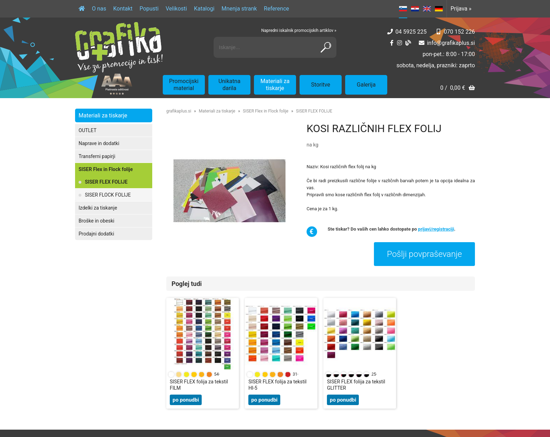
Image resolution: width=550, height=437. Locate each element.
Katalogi (204, 8)
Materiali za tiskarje (275, 84)
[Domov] (81, 9)
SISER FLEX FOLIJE (106, 182)
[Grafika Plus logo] (119, 47)
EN (427, 9)
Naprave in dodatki (99, 143)
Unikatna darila (230, 84)
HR (415, 9)
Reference (276, 8)
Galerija (366, 84)
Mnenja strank (239, 8)
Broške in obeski (96, 221)
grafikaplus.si (178, 111)
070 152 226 (459, 31)
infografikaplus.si (451, 43)
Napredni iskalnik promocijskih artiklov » (298, 30)
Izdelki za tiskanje (98, 208)
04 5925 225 (411, 31)
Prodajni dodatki (96, 234)
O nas (99, 8)
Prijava (460, 8)
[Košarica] (457, 88)
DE (439, 9)
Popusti (149, 8)
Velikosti (176, 8)
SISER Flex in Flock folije (106, 169)
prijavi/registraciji (436, 229)
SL (403, 9)
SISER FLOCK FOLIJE (108, 195)
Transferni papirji (97, 156)
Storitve (320, 84)
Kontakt (123, 8)
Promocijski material (184, 84)
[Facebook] (392, 43)
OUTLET (87, 130)
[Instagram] (399, 43)
